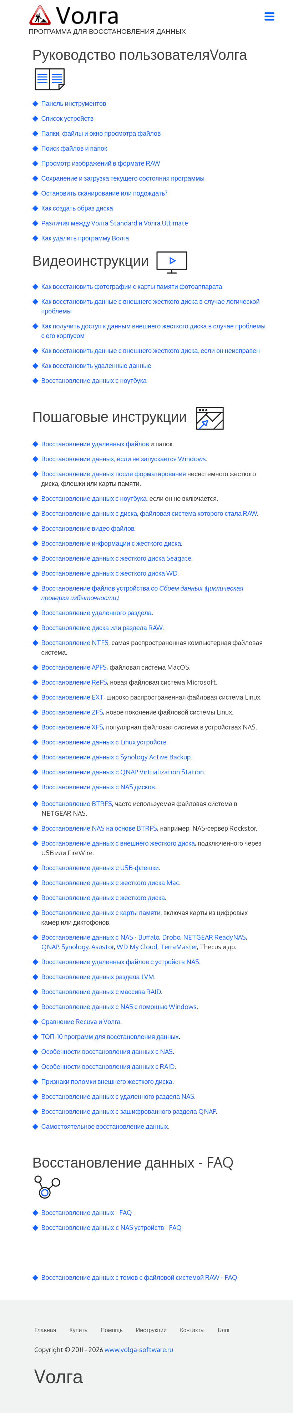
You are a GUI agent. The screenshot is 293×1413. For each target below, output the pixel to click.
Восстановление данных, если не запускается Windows (123, 459)
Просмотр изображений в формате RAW (100, 163)
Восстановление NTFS (75, 642)
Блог (224, 1330)
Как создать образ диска (77, 208)
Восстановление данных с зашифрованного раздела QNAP (128, 1111)
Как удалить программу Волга (85, 238)
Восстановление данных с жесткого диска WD (109, 573)
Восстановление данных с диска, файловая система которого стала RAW (149, 513)
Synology (75, 947)
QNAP (50, 947)
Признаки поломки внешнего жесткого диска (106, 1081)
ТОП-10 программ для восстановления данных (110, 1036)
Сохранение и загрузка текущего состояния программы (123, 178)
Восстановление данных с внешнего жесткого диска (118, 843)
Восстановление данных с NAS (87, 937)
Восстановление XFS (72, 727)
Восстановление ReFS (74, 682)
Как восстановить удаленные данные (96, 365)
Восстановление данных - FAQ (86, 1212)
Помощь (112, 1330)
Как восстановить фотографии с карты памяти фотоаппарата (131, 286)
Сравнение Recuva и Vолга (81, 1021)
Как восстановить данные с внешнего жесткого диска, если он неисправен (150, 350)
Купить (78, 1330)
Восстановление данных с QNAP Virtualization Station (122, 772)
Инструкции (151, 1330)
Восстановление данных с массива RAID (101, 992)
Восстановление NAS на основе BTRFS (99, 828)
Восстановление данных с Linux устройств (104, 742)
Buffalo (148, 937)
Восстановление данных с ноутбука (94, 380)
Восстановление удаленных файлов (95, 444)
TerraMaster (178, 947)
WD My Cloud (137, 947)
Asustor (102, 947)
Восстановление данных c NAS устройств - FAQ (111, 1227)
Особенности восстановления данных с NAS (107, 1051)
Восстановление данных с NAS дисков (98, 787)
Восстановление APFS (74, 667)
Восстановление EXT (72, 697)
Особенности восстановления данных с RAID (108, 1066)
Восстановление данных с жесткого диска (103, 898)
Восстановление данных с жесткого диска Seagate (116, 558)
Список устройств (67, 118)
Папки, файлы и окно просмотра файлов (101, 133)
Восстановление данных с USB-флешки (100, 868)
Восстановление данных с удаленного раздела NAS (118, 1096)
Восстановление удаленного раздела (96, 613)
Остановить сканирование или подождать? (104, 193)
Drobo (171, 937)
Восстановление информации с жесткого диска (111, 543)
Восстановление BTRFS (76, 803)
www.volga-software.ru (139, 1350)
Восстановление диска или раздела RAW (101, 628)
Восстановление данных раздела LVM (97, 977)
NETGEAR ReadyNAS (214, 937)
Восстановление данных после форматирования (113, 474)
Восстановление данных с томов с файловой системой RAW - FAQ (139, 1277)
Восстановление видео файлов (88, 528)
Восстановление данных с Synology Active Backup (116, 757)
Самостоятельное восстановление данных (104, 1126)
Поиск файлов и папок (74, 148)
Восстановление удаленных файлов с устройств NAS (120, 962)
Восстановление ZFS (72, 712)
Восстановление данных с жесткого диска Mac (110, 883)
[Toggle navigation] (269, 16)
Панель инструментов (73, 103)
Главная (45, 1330)
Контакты (192, 1330)
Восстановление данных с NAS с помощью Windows (119, 1007)
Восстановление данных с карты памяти (101, 912)
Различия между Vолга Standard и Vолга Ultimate (114, 223)
